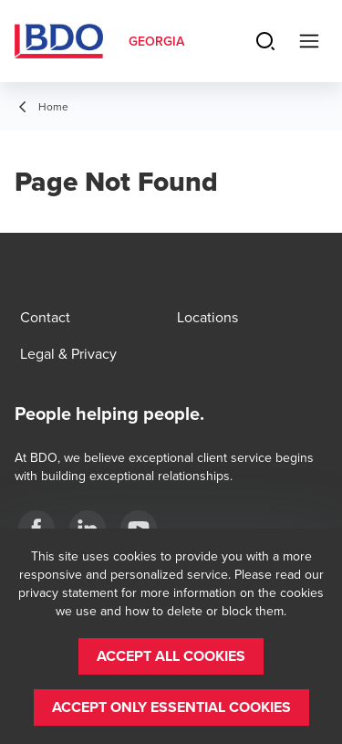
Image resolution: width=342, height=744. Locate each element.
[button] (171, 656)
